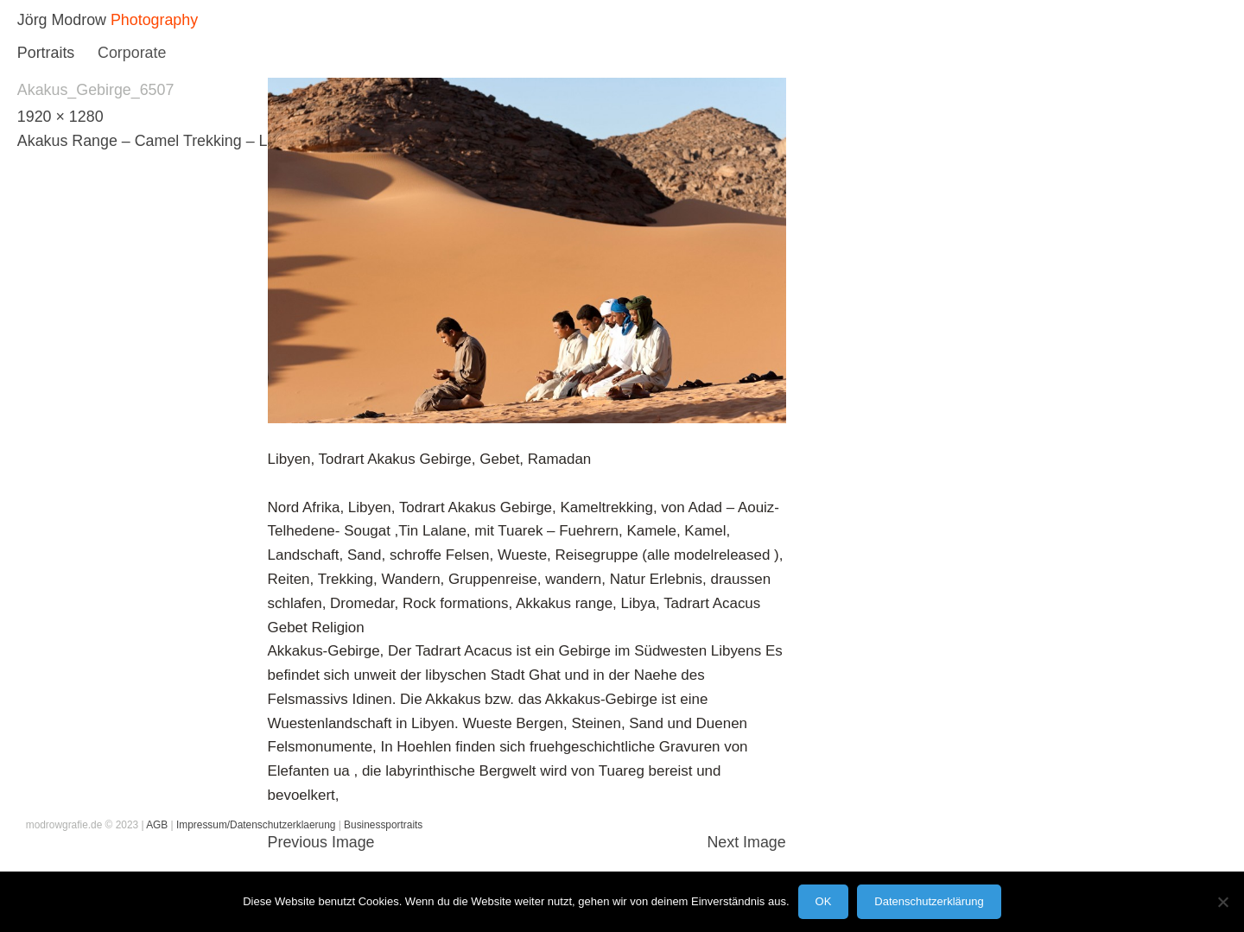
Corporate (132, 52)
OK (824, 901)
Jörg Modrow (61, 20)
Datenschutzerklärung (928, 901)
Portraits (45, 52)
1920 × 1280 (60, 116)
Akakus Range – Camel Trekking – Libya (156, 140)
